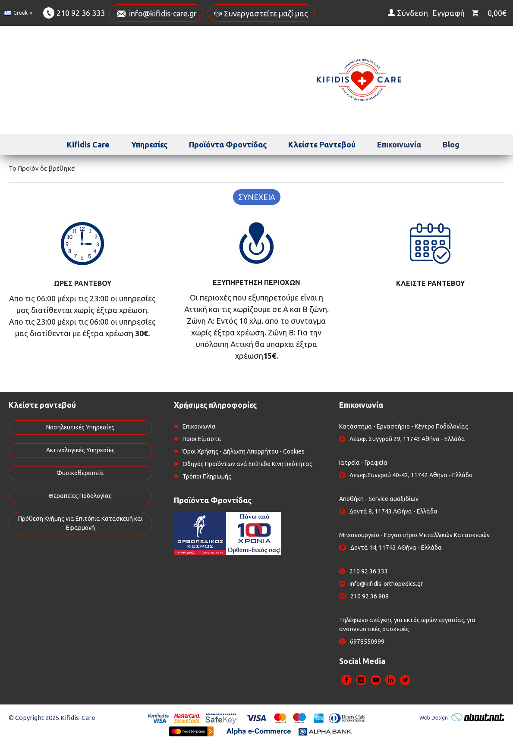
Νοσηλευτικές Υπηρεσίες (80, 427)
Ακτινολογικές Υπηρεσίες (80, 450)
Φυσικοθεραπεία (80, 473)
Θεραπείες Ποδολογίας (80, 495)
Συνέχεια (256, 197)
